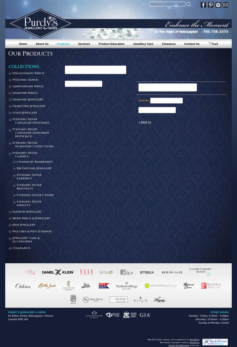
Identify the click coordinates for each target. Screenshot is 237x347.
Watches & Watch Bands (32, 231)
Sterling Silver (33, 121)
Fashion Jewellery (27, 212)
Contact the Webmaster (178, 345)
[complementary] (209, 325)
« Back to (144, 122)
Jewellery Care (143, 43)
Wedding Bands (25, 80)
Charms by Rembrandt (35, 162)
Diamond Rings (25, 93)
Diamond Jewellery (28, 100)
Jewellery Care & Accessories (26, 240)
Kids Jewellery (23, 225)
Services (84, 43)
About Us (42, 43)
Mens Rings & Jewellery (31, 218)
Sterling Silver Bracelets (29, 187)
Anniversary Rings (28, 86)
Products (63, 43)
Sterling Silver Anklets (29, 203)
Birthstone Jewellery (34, 168)
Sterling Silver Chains (35, 195)
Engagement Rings (28, 73)
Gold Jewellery (24, 113)
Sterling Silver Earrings (29, 176)
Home (23, 43)
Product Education (111, 43)
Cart (215, 43)
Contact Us (192, 43)
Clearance (169, 43)
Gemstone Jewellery (28, 106)
